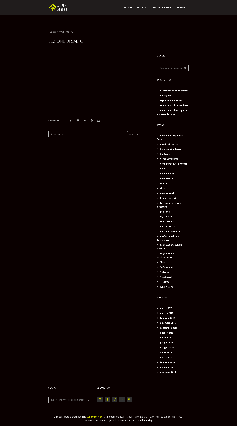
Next (132, 134)
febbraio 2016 (167, 318)
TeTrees (164, 272)
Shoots (164, 262)
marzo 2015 (166, 357)
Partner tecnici (168, 226)
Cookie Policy (167, 173)
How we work (167, 193)
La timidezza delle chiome (174, 90)
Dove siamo (166, 178)
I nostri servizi (168, 198)
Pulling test (166, 95)
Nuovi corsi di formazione (174, 105)
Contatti (164, 168)
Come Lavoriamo (159, 7)
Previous (59, 134)
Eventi (163, 183)
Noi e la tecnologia (132, 7)
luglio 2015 (165, 337)
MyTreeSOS (166, 216)
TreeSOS (164, 281)
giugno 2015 (166, 342)
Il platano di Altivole (171, 100)
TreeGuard (166, 277)
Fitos (162, 188)
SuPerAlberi (166, 267)
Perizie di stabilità (170, 231)
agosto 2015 (166, 332)
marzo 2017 (166, 308)
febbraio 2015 (167, 362)
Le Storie (165, 211)
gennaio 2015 (167, 367)
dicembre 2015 (168, 322)
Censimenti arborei (170, 148)
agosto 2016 (166, 313)
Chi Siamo (181, 7)
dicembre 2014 (168, 372)
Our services (167, 221)
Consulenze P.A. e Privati (173, 163)
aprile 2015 (166, 352)
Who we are (166, 286)
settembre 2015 (168, 327)
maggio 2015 (167, 347)
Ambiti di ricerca (169, 144)
